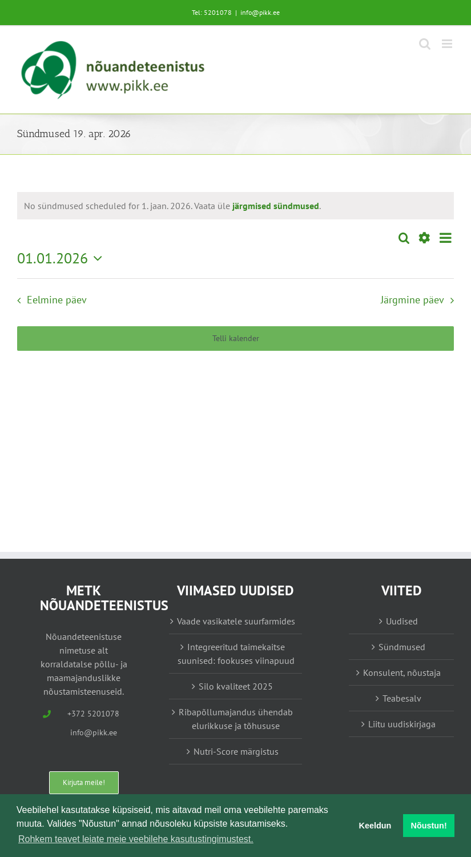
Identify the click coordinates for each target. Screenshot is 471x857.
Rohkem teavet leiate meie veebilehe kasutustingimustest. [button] (135, 839)
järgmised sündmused (275, 205)
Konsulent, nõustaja (402, 672)
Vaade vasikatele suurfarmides (236, 621)
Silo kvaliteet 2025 (236, 686)
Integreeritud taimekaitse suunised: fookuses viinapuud (236, 653)
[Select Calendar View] (445, 238)
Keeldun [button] (375, 825)
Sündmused (402, 646)
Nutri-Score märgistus (236, 751)
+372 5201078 (93, 713)
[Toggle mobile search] (424, 44)
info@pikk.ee (260, 12)
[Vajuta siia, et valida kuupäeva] (62, 258)
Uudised (402, 621)
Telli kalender (235, 338)
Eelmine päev (57, 299)
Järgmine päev (412, 299)
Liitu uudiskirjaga (402, 724)
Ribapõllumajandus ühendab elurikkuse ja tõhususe (236, 718)
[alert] (172, 206)
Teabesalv (402, 698)
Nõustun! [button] (429, 825)
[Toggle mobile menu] (448, 44)
